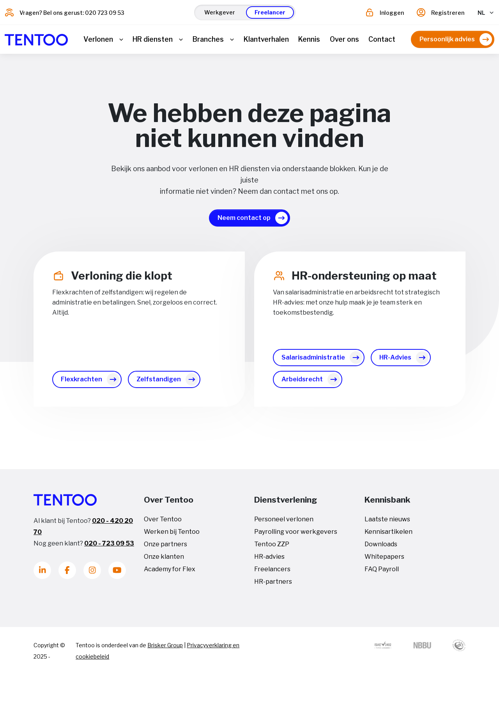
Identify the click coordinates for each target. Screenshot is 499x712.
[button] (220, 12)
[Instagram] (92, 573)
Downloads (381, 547)
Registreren (447, 12)
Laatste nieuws (387, 522)
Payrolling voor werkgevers (295, 534)
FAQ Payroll (382, 572)
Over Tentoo (163, 522)
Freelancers (272, 572)
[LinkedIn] (42, 573)
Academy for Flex (169, 572)
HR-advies (269, 559)
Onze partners (165, 547)
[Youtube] (117, 573)
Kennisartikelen (388, 534)
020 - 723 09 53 (109, 546)
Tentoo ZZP (271, 547)
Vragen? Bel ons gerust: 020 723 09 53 (71, 12)
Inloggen (392, 12)
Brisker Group (165, 648)
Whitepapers (384, 559)
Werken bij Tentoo (172, 534)
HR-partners (273, 584)
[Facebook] (67, 573)
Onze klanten (164, 559)
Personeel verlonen (283, 522)
